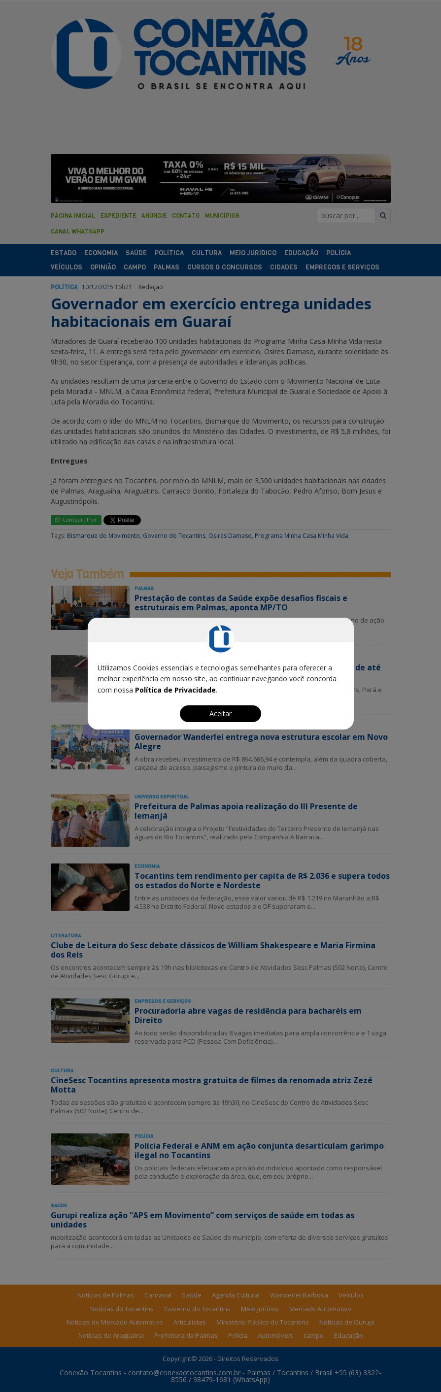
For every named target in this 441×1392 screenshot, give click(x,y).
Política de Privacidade (175, 690)
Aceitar (220, 713)
